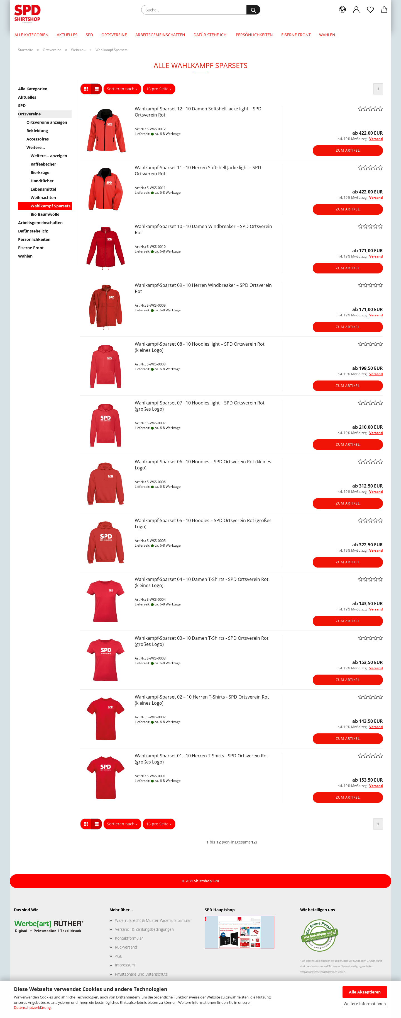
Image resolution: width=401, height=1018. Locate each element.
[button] (342, 10)
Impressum (125, 965)
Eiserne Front (296, 34)
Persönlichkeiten (254, 34)
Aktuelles (67, 34)
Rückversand (126, 947)
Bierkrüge (40, 172)
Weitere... (35, 147)
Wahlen (327, 34)
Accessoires (37, 139)
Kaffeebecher (43, 164)
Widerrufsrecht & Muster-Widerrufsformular (153, 920)
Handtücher (42, 180)
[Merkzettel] (370, 10)
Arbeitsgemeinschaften (160, 34)
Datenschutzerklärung (32, 1007)
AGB (119, 956)
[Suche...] (253, 9)
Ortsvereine (114, 34)
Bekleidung (37, 130)
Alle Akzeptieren (365, 992)
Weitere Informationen (365, 1003)
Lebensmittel (43, 189)
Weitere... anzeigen (49, 155)
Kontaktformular (129, 938)
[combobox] (122, 88)
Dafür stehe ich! (211, 34)
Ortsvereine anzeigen (46, 122)
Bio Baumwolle (45, 214)
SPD (89, 34)
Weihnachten (43, 197)
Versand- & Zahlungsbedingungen (144, 929)
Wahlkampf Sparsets (50, 206)
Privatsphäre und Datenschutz (141, 974)
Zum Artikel (348, 150)
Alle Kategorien (31, 34)
